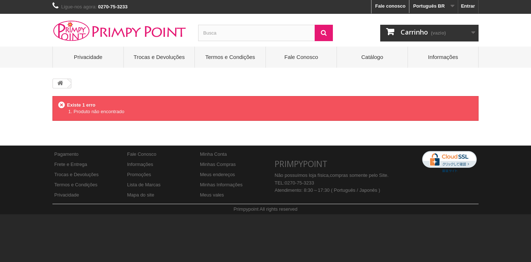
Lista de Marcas (144, 184)
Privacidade (88, 57)
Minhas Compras (218, 164)
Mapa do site (140, 195)
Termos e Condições (230, 57)
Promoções (139, 174)
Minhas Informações (221, 184)
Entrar (468, 6)
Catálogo (372, 57)
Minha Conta (213, 154)
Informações (443, 57)
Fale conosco (390, 6)
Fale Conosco (301, 57)
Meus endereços (217, 174)
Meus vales (212, 195)
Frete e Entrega (70, 164)
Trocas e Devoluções (159, 57)
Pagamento (66, 154)
